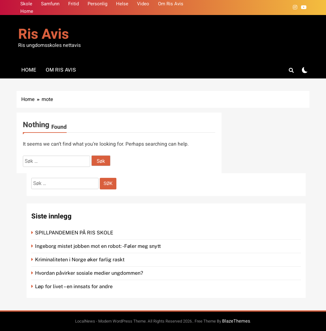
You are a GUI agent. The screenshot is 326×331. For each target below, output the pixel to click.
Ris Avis (43, 34)
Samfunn (50, 3)
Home (26, 11)
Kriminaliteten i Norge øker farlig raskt (80, 260)
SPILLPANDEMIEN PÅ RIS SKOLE (75, 233)
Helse (122, 3)
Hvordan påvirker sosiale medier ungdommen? (89, 273)
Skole (26, 3)
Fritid (73, 3)
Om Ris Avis (170, 3)
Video (143, 3)
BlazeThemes (236, 321)
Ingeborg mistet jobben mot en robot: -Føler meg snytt (98, 246)
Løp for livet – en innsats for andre (74, 286)
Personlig (97, 3)
